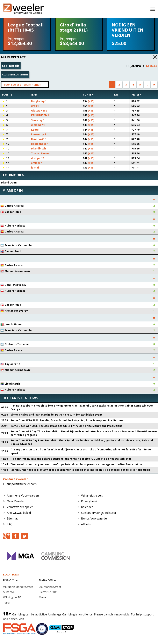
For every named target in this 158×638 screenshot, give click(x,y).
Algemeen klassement (15, 74)
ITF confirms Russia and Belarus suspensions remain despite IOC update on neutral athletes (70, 458)
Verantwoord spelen (20, 507)
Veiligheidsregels (92, 495)
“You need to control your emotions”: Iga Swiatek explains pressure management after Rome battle (76, 464)
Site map (13, 518)
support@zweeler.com (22, 484)
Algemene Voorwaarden (23, 495)
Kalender (87, 507)
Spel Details (11, 66)
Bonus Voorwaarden (94, 518)
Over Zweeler (16, 501)
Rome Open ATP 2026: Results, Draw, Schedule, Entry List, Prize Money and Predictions (66, 426)
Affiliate (86, 524)
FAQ (10, 524)
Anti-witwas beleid (19, 513)
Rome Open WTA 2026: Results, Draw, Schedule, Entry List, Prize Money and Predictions (66, 420)
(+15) (91, 101)
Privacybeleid (89, 501)
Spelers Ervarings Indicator (98, 513)
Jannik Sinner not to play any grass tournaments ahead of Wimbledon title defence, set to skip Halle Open (80, 470)
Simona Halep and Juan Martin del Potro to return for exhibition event (56, 414)
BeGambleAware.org (40, 619)
